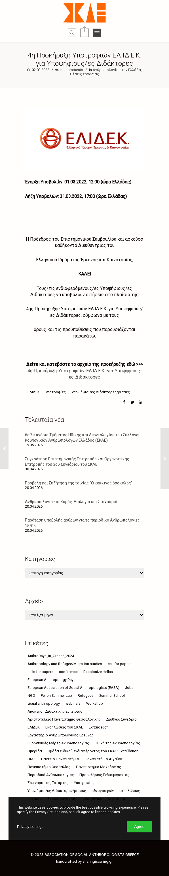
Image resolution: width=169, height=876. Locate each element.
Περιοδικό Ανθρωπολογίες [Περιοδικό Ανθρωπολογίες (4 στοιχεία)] (51, 775)
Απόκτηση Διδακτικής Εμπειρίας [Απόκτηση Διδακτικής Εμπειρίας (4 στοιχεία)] (55, 711)
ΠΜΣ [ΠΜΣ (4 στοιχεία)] (31, 759)
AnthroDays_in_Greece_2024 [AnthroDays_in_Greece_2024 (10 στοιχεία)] (51, 656)
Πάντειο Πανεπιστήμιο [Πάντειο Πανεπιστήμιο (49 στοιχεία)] (60, 759)
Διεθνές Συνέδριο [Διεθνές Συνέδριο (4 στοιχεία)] (121, 719)
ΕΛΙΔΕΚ (34, 392)
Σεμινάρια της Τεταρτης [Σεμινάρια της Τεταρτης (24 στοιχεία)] (48, 783)
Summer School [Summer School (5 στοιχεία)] (112, 695)
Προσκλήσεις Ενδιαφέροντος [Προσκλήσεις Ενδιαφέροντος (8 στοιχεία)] (104, 775)
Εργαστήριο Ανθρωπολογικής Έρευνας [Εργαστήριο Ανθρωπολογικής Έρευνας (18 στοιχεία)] (61, 735)
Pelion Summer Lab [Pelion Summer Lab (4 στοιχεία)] (56, 695)
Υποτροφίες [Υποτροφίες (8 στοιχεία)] (84, 783)
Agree (139, 826)
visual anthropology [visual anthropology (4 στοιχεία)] (44, 703)
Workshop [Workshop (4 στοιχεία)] (94, 703)
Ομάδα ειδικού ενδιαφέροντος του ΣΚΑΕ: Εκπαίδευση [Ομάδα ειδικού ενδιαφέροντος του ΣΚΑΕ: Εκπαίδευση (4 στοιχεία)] (93, 751)
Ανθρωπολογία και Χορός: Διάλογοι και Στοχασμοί (71, 501)
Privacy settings (30, 826)
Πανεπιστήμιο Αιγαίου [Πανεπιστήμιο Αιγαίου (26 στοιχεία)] (103, 759)
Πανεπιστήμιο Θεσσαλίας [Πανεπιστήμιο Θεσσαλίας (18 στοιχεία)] (49, 767)
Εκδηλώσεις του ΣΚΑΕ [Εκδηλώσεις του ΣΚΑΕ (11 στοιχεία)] (64, 727)
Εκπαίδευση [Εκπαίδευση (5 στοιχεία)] (99, 727)
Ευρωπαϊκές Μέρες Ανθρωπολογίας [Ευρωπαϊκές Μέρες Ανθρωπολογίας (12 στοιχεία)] (58, 743)
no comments (71, 70)
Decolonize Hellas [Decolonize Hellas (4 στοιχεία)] (98, 672)
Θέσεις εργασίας (84, 74)
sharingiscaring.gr (98, 861)
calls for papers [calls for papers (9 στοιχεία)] (40, 672)
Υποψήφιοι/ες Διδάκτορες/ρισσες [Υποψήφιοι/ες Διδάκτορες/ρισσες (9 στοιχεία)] (57, 791)
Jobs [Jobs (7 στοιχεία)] (129, 687)
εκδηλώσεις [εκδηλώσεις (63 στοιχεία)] (129, 791)
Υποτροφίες (55, 392)
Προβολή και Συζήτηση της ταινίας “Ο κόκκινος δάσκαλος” (78, 483)
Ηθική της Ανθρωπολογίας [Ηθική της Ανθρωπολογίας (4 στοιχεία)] (117, 743)
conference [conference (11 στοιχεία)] (68, 672)
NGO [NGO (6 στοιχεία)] (31, 695)
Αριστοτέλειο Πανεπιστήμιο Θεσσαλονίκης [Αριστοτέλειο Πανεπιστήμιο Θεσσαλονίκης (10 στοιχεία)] (64, 719)
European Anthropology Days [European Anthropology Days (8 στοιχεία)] (51, 680)
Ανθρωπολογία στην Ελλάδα (117, 70)
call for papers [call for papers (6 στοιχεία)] (120, 664)
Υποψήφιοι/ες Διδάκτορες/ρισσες (100, 392)
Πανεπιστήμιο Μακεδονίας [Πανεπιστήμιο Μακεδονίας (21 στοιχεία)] (98, 767)
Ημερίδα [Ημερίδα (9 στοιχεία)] (35, 751)
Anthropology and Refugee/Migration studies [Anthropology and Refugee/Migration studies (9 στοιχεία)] (65, 664)
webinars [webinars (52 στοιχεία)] (73, 703)
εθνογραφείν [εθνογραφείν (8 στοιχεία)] (103, 791)
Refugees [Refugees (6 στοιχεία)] (86, 695)
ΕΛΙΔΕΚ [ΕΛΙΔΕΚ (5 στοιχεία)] (34, 727)
